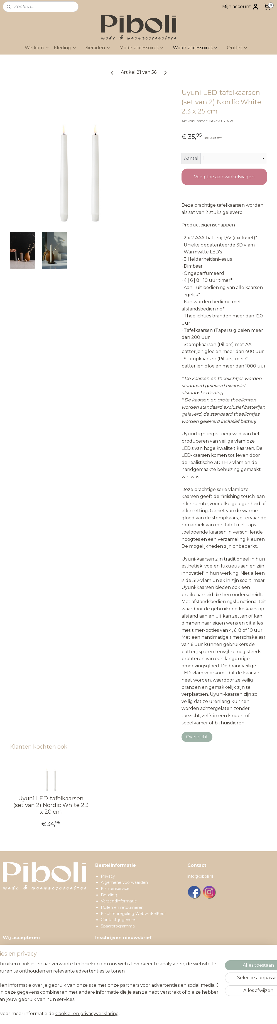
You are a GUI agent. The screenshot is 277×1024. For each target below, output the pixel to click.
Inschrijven (112, 987)
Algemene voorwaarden (124, 882)
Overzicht (197, 736)
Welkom (37, 47)
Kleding (65, 47)
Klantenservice (115, 888)
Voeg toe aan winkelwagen (224, 176)
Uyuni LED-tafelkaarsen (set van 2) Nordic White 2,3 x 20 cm (51, 805)
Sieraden (98, 47)
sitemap (150, 1014)
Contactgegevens (118, 919)
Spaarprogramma (118, 926)
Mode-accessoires (141, 47)
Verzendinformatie (119, 901)
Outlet (237, 47)
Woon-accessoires (195, 47)
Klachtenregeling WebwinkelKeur (133, 913)
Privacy (108, 876)
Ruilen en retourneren (122, 907)
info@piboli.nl (200, 876)
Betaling (109, 894)
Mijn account (240, 6)
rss (161, 1014)
